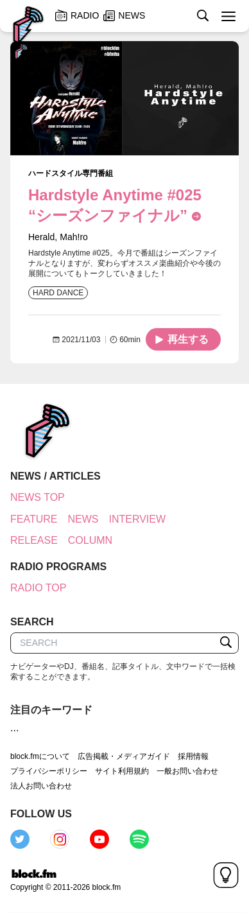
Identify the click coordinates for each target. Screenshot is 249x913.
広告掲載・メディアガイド (124, 756)
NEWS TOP (37, 497)
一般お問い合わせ (187, 771)
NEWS (82, 519)
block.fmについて (40, 756)
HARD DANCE (58, 292)
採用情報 (193, 756)
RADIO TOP (38, 587)
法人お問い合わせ (41, 785)
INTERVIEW (137, 519)
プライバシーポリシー (48, 771)
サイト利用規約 (122, 771)
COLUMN (90, 540)
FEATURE (33, 519)
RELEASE (34, 540)
